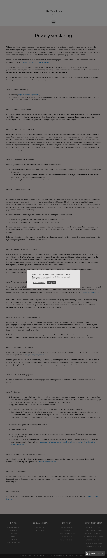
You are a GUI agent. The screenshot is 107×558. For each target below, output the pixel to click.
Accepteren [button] (51, 283)
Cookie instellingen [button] (39, 283)
